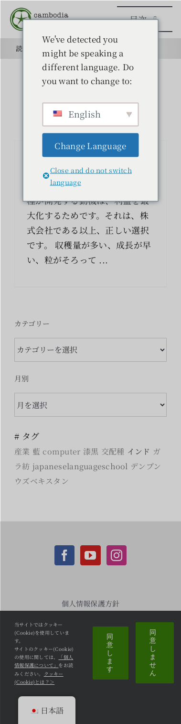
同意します (110, 653)
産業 (22, 451)
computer (61, 451)
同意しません (153, 652)
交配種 (113, 451)
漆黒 (91, 451)
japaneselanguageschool (80, 466)
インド (138, 451)
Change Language (90, 145)
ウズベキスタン (41, 480)
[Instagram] (116, 555)
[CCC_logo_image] (41, 11)
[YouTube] (90, 555)
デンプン (145, 466)
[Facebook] (64, 555)
